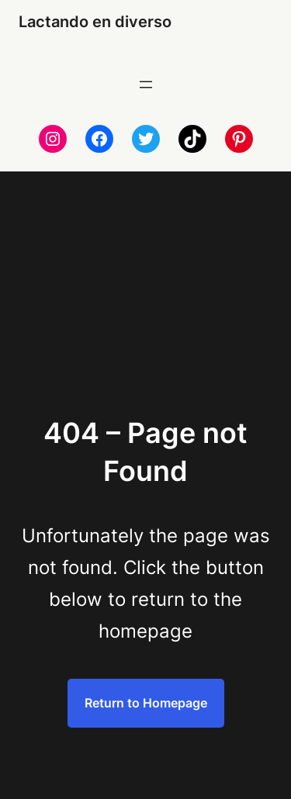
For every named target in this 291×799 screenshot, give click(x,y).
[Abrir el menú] (146, 84)
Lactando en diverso (95, 21)
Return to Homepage (146, 703)
